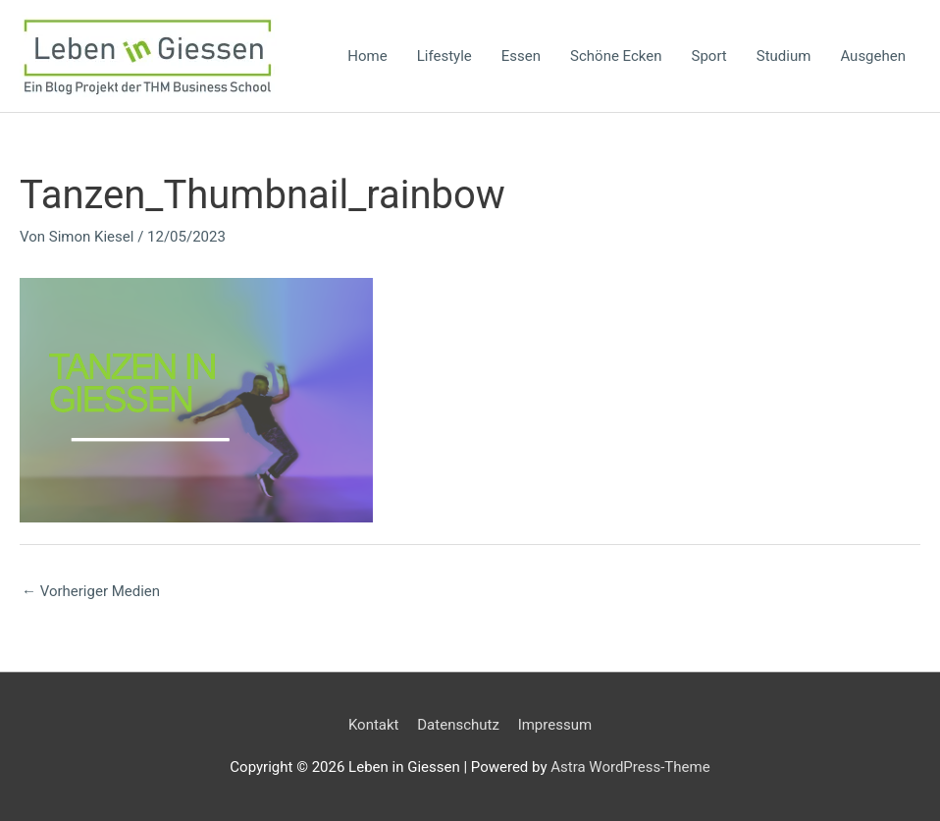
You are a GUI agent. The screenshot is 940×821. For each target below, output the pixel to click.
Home (367, 56)
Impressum (555, 725)
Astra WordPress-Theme (629, 767)
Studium (784, 56)
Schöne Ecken (615, 56)
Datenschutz (458, 725)
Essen (521, 56)
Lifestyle (444, 56)
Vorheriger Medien (91, 591)
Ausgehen (873, 56)
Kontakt (373, 725)
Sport (709, 56)
